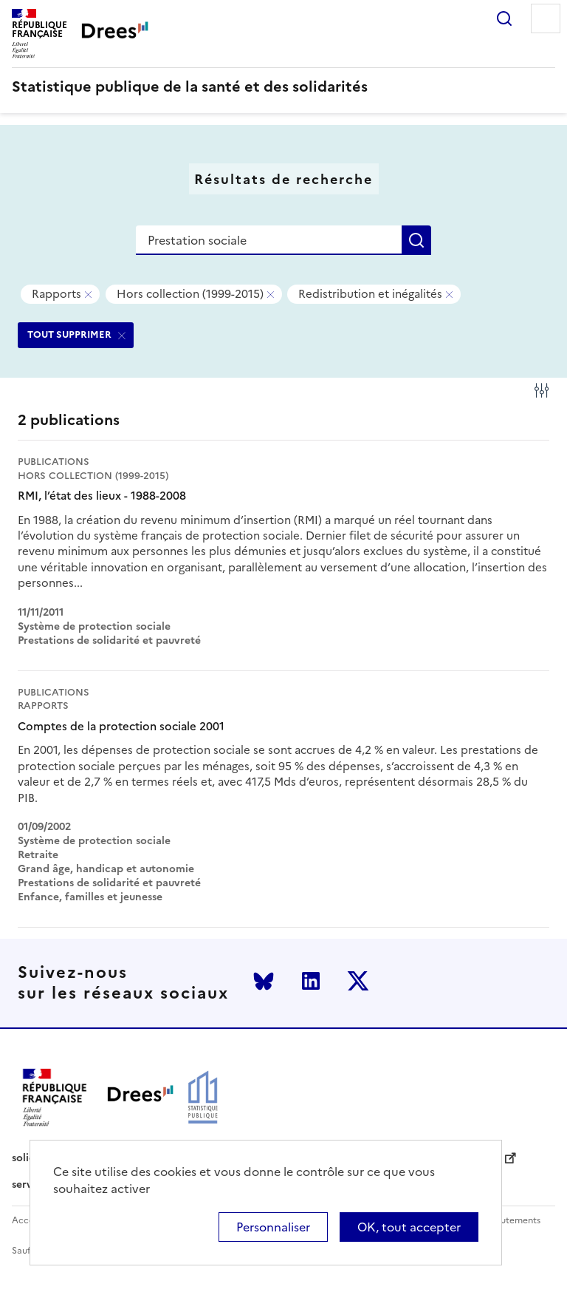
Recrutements (510, 1220)
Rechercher (504, 18)
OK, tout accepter (409, 1227)
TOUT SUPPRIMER (69, 334)
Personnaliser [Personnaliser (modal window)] (273, 1227)
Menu (545, 18)
